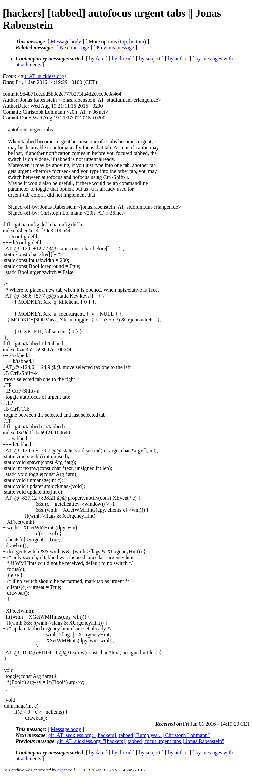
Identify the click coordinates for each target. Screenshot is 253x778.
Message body (66, 41)
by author (178, 58)
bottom (136, 41)
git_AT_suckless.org (42, 76)
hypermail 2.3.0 (71, 769)
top (123, 41)
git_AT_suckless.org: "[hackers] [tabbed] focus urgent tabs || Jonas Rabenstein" (140, 741)
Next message (74, 47)
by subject (149, 58)
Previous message (115, 47)
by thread (122, 58)
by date (96, 58)
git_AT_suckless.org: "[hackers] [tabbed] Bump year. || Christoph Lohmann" (129, 735)
